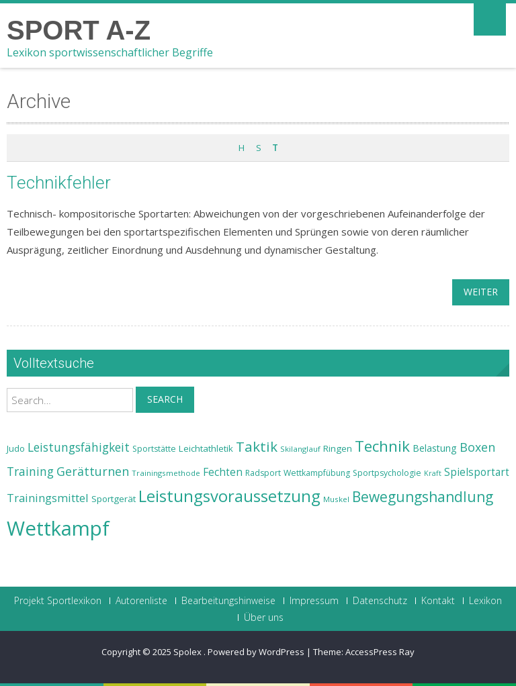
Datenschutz (380, 600)
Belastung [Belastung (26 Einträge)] (435, 448)
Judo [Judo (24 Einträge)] (16, 448)
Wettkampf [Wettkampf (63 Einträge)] (58, 528)
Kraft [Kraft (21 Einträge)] (432, 473)
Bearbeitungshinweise (228, 600)
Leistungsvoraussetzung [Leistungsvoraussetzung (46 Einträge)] (229, 496)
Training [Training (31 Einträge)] (30, 471)
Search (165, 399)
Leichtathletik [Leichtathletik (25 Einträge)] (206, 448)
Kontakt (438, 600)
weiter (481, 291)
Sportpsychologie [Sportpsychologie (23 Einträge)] (387, 473)
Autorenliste (141, 600)
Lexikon (485, 600)
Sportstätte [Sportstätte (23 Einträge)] (154, 448)
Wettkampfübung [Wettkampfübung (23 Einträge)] (317, 473)
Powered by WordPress (256, 652)
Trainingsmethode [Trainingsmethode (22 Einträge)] (166, 473)
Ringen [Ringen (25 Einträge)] (337, 448)
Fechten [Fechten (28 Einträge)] (223, 472)
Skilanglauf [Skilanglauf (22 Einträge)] (300, 449)
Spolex (188, 652)
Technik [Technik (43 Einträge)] (382, 446)
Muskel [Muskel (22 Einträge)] (336, 499)
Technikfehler (59, 183)
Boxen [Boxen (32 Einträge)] (477, 447)
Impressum (314, 600)
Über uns (264, 617)
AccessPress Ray (380, 652)
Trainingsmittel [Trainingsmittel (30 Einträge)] (48, 497)
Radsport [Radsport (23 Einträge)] (263, 473)
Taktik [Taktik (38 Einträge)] (256, 446)
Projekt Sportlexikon (57, 600)
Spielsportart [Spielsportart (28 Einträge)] (476, 472)
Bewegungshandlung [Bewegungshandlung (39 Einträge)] (422, 496)
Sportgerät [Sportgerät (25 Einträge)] (113, 499)
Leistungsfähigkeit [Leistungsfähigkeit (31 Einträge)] (79, 447)
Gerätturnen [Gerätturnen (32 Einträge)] (92, 471)
